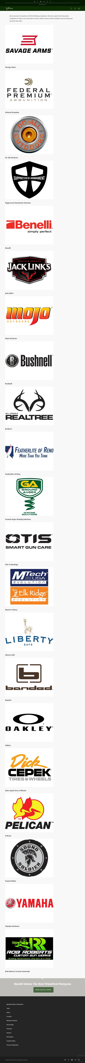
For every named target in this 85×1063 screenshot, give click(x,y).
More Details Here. (43, 989)
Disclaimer (10, 1037)
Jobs (8, 1008)
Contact (9, 1016)
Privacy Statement (12, 1045)
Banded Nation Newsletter (15, 1004)
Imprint (9, 1033)
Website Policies (12, 1020)
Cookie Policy (11, 1041)
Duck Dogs (10, 1024)
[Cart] (75, 8)
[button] (79, 8)
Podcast (9, 1029)
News (8, 1012)
